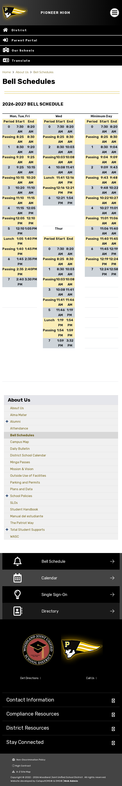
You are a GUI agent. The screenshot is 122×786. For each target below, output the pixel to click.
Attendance (19, 428)
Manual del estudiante (26, 516)
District (19, 30)
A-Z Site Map (21, 771)
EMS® (59, 781)
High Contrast (23, 765)
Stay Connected (25, 742)
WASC (14, 536)
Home (6, 72)
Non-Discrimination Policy (28, 759)
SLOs (14, 503)
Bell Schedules (43, 72)
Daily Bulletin (20, 449)
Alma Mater (18, 415)
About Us (22, 72)
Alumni (15, 421)
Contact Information (30, 700)
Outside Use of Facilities (28, 475)
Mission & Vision (21, 469)
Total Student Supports (27, 530)
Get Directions (30, 678)
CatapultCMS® (44, 781)
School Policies (21, 496)
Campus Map (19, 442)
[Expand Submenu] (7, 421)
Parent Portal (24, 40)
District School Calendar (28, 455)
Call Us (91, 678)
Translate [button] (21, 60)
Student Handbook (24, 509)
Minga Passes (20, 462)
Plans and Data (21, 489)
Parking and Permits (25, 482)
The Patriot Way (22, 523)
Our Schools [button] (23, 50)
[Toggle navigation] (114, 13)
